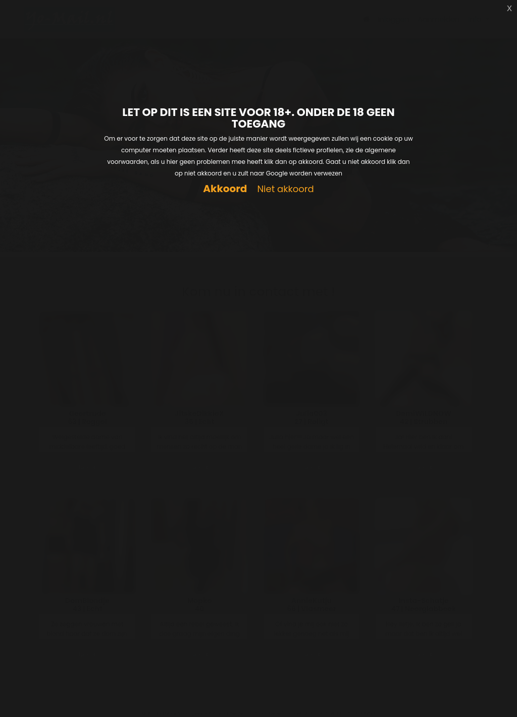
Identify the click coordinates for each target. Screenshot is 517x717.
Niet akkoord (285, 189)
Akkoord (225, 189)
